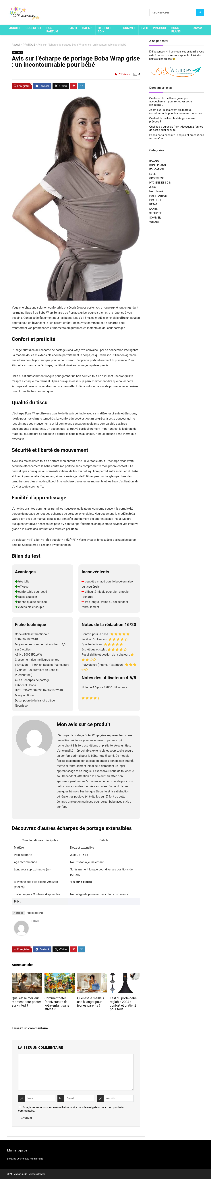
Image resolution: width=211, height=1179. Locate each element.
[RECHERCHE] (200, 12)
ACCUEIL (15, 28)
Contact (196, 28)
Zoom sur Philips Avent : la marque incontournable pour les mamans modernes (175, 111)
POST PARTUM (52, 29)
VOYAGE (154, 222)
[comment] (76, 1072)
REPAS (153, 204)
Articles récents (35, 912)
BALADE (87, 28)
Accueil (16, 44)
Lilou (35, 921)
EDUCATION (156, 169)
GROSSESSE (34, 28)
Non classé (156, 191)
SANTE (73, 28)
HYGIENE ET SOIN (106, 29)
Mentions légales (37, 1174)
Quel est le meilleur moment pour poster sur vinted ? (26, 1001)
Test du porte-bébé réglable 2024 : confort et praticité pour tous (123, 1003)
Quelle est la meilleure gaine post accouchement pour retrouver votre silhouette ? (170, 101)
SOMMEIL (129, 28)
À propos (18, 912)
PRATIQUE (160, 28)
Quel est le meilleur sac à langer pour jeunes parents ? (90, 1001)
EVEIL (144, 28)
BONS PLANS (176, 29)
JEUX (152, 187)
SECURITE (155, 213)
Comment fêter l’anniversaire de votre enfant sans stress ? (56, 1003)
